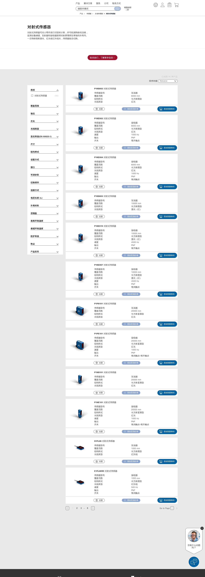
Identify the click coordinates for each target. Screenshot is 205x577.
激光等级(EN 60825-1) (44, 136)
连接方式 (44, 190)
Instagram (137, 548)
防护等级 (44, 236)
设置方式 (44, 159)
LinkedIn (136, 534)
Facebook (137, 539)
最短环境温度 (44, 228)
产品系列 (44, 251)
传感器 (89, 13)
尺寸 (44, 144)
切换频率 (44, 182)
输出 (44, 113)
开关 (44, 121)
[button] (155, 5)
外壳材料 (44, 205)
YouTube (136, 544)
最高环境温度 (44, 221)
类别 (44, 90)
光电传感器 (99, 13)
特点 (44, 244)
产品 (78, 3)
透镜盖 (44, 213)
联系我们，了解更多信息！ (102, 58)
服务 (98, 3)
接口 (44, 167)
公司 (106, 3)
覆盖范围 (44, 106)
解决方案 (88, 3)
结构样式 (44, 152)
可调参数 (44, 175)
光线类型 (44, 129)
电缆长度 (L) (44, 198)
